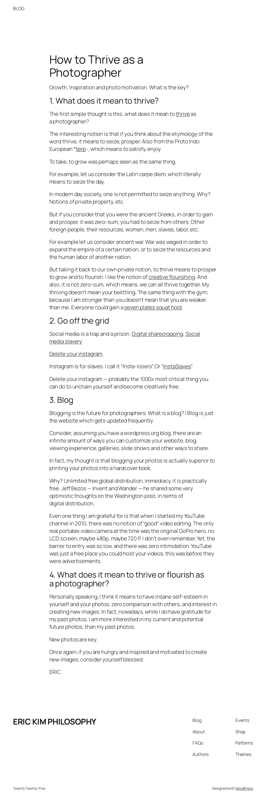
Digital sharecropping (157, 333)
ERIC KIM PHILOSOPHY (54, 721)
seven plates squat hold (153, 307)
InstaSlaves (177, 366)
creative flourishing (172, 276)
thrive (183, 113)
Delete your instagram (76, 353)
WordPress (244, 788)
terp (81, 148)
